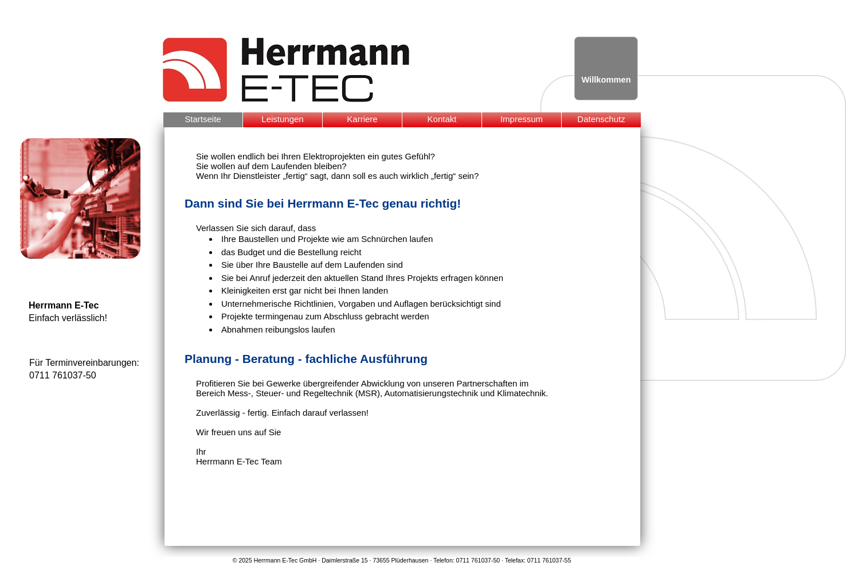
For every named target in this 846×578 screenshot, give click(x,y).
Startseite (203, 119)
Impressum (521, 119)
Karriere (362, 119)
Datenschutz (601, 119)
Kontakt (442, 119)
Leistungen (282, 119)
